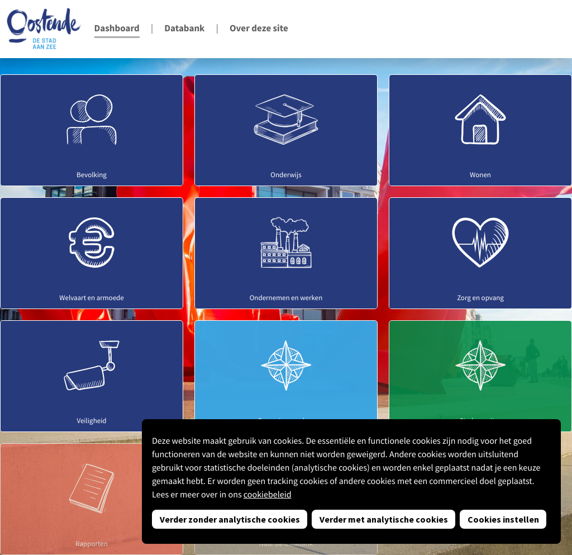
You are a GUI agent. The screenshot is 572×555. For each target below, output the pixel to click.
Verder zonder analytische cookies (230, 519)
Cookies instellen (503, 519)
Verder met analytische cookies (384, 519)
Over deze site (259, 28)
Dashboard (117, 28)
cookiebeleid (268, 494)
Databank (184, 28)
